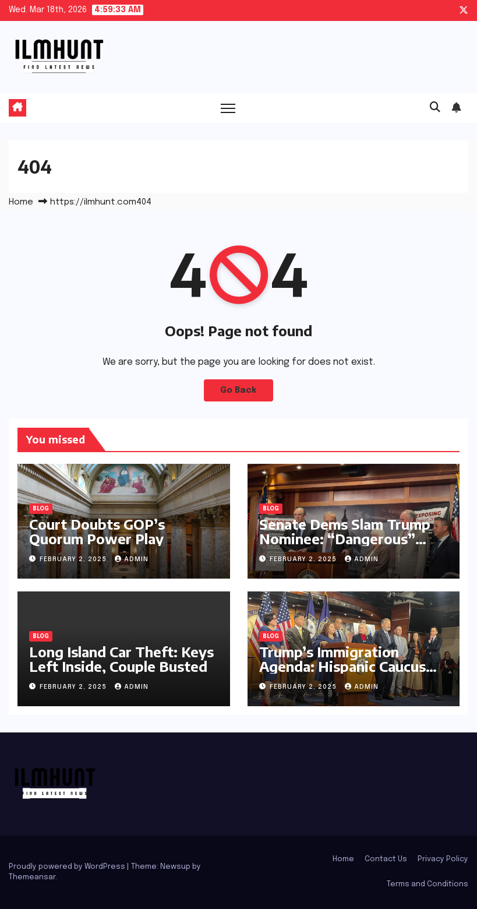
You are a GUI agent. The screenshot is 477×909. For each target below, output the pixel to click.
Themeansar (32, 877)
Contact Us (386, 859)
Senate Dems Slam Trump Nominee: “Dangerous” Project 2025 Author (344, 538)
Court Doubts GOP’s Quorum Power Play (97, 531)
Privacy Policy (443, 859)
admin (132, 559)
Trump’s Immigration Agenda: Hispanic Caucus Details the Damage (342, 666)
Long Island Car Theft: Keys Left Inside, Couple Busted (121, 659)
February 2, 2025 (74, 559)
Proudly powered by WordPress (68, 867)
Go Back (238, 390)
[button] (435, 108)
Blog (41, 509)
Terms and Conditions (427, 884)
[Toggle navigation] (228, 108)
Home (21, 202)
